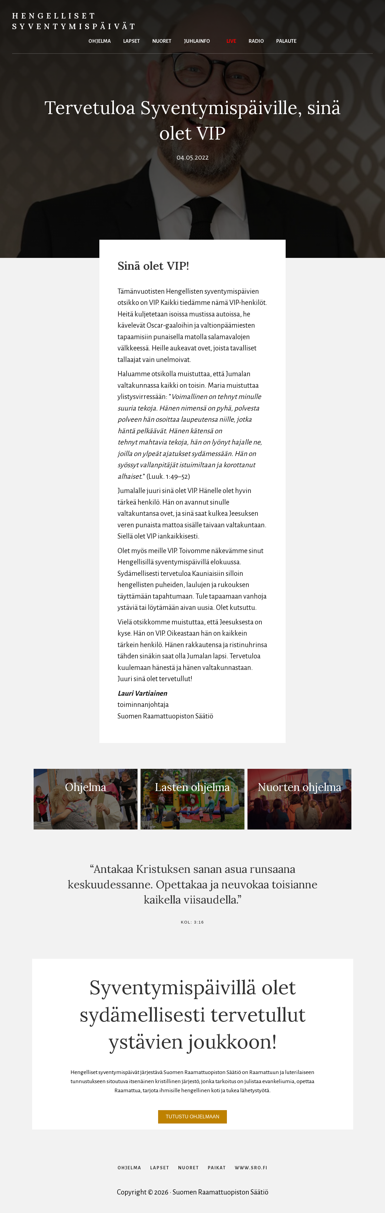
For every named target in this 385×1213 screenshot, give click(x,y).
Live (231, 40)
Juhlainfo (197, 40)
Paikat (217, 1167)
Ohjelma (99, 40)
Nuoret (161, 40)
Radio (256, 40)
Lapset (131, 40)
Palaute (286, 40)
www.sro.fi (251, 1167)
